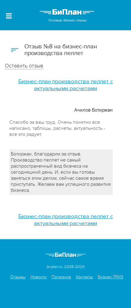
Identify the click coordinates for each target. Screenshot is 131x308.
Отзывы (18, 277)
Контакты (84, 277)
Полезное (61, 277)
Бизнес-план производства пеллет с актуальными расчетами (65, 85)
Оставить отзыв (24, 66)
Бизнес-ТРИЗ (110, 277)
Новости (38, 277)
